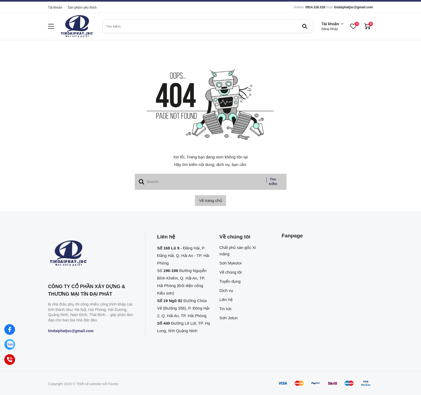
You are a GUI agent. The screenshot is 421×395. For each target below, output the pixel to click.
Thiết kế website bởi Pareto (97, 384)
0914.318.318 (315, 7)
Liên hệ (226, 299)
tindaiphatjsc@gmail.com (353, 7)
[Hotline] (9, 359)
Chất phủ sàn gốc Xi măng (237, 250)
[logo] (76, 26)
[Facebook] (9, 329)
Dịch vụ (226, 290)
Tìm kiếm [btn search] (273, 181)
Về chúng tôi (230, 272)
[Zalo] (9, 344)
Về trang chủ (210, 200)
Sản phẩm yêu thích (82, 7)
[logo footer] (91, 254)
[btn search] (304, 26)
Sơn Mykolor (230, 263)
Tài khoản (55, 7)
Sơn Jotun (228, 318)
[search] (207, 26)
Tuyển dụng (230, 281)
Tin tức (225, 308)
